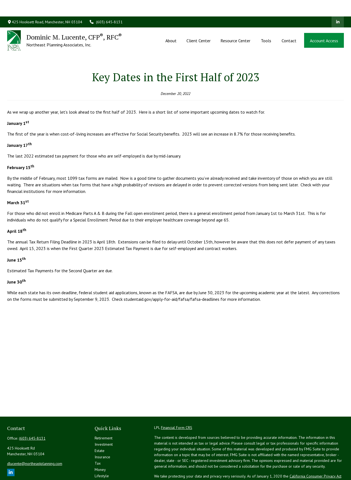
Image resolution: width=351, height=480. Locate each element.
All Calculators (106, 470)
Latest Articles (106, 457)
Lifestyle (102, 451)
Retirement (103, 413)
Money (100, 444)
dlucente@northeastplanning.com (34, 438)
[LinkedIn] (338, 5)
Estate (99, 425)
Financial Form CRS (176, 402)
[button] (171, 24)
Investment (104, 419)
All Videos (103, 463)
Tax (98, 438)
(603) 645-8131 (106, 5)
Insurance (102, 432)
